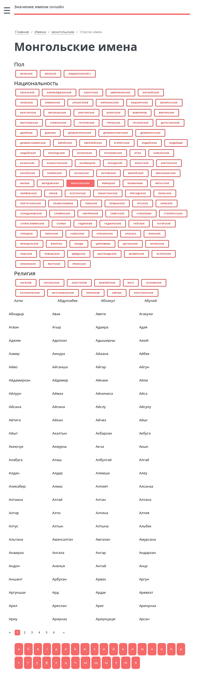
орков (53, 193)
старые (61, 223)
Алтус (13, 526)
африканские (110, 102)
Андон (14, 565)
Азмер (14, 353)
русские (142, 203)
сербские (166, 203)
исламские (154, 282)
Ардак (101, 592)
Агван (14, 327)
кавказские (161, 152)
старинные (144, 213)
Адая (143, 327)
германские (58, 122)
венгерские (166, 112)
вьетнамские (29, 122)
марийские (135, 173)
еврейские (65, 142)
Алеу (143, 473)
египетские (122, 142)
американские (120, 92)
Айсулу (145, 406)
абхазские (27, 92)
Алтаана (16, 499)
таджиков (85, 223)
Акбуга (145, 433)
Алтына (102, 526)
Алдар (57, 473)
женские (50, 73)
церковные (103, 243)
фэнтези (56, 243)
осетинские (78, 193)
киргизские (169, 163)
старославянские (32, 223)
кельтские (142, 163)
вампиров (140, 112)
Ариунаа (59, 619)
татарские (164, 223)
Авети (101, 313)
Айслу (101, 406)
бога (131, 282)
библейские (107, 282)
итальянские (113, 152)
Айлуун (15, 393)
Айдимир (60, 380)
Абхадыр (16, 313)
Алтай (57, 499)
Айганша (60, 366)
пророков (93, 292)
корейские (54, 173)
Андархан (147, 552)
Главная (22, 31)
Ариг (100, 605)
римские (91, 203)
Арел (13, 605)
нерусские (162, 183)
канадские (115, 163)
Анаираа (16, 552)
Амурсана (147, 539)
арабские (26, 102)
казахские (27, 163)
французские (29, 243)
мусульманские (63, 292)
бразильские (57, 112)
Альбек (145, 526)
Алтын (57, 526)
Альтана (16, 539)
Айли (143, 380)
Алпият (102, 486)
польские (165, 193)
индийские (28, 152)
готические (87, 122)
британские (86, 112)
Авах (56, 313)
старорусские (173, 213)
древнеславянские (33, 142)
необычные (135, 183)
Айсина (58, 406)
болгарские (28, 112)
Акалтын (59, 433)
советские (117, 213)
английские (151, 92)
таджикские (112, 223)
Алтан (101, 499)
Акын (143, 446)
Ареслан (59, 605)
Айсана (15, 406)
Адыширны (105, 340)
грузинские (140, 122)
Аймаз (57, 393)
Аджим (14, 340)
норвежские (28, 193)
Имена (40, 31)
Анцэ (143, 565)
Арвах (101, 579)
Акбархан (104, 433)
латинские (81, 173)
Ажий (143, 340)
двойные (26, 132)
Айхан (57, 420)
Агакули (146, 313)
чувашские (52, 253)
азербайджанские (59, 92)
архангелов (80, 102)
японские (79, 263)
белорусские (168, 102)
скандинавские (31, 213)
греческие (113, 122)
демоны (50, 132)
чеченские (157, 243)
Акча (100, 446)
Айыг (143, 420)
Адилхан (59, 340)
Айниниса (104, 393)
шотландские (107, 253)
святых (117, 292)
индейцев (176, 142)
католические (30, 292)
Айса (143, 393)
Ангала (58, 552)
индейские (149, 142)
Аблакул (108, 300)
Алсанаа (146, 486)
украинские (105, 233)
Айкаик (102, 380)
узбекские (77, 233)
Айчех (101, 420)
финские (154, 233)
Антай (101, 565)
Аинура (58, 353)
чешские (26, 253)
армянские (52, 102)
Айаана (102, 353)
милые (24, 183)
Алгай (144, 459)
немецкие (108, 183)
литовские (108, 173)
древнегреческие (79, 132)
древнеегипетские (115, 132)
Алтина (102, 512)
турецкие (26, 233)
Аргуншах (17, 592)
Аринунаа (147, 605)
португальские (30, 203)
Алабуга (15, 459)
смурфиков (90, 213)
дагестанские (170, 122)
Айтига (15, 420)
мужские (26, 73)
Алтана (145, 499)
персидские (138, 193)
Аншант (15, 579)
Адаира (102, 327)
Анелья (58, 565)
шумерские (136, 253)
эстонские (163, 253)
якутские (54, 263)
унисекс (130, 233)
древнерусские (150, 132)
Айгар (101, 366)
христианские (144, 292)
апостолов (79, 282)
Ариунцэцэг (106, 619)
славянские (62, 213)
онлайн (39, 6)
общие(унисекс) (80, 73)
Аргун (144, 579)
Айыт (13, 433)
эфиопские (28, 263)
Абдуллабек (68, 300)
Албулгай (104, 459)
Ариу (13, 619)
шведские (79, 253)
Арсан (144, 619)
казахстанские (57, 163)
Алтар (14, 512)
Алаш (57, 459)
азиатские (91, 92)
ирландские (56, 152)
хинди (78, 243)
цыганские (130, 243)
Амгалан (103, 539)
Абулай (150, 300)
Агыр (56, 327)
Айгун (144, 366)
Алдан (14, 473)
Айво (13, 366)
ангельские (52, 282)
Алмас (57, 486)
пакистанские (108, 193)
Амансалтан (62, 539)
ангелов (26, 282)
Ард (55, 592)
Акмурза (59, 446)
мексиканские (166, 173)
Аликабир (17, 486)
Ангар (101, 552)
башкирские (139, 102)
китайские (27, 173)
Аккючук (16, 446)
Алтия (144, 512)
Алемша (103, 473)
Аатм (18, 300)
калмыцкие (88, 163)
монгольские (63, 31)
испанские (84, 152)
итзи (137, 152)
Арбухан (59, 579)
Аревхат (146, 592)
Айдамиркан (19, 380)
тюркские (51, 233)
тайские (138, 223)
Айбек (144, 353)
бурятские (114, 112)
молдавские (50, 183)
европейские (93, 142)
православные (63, 203)
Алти (56, 512)
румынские (117, 203)
